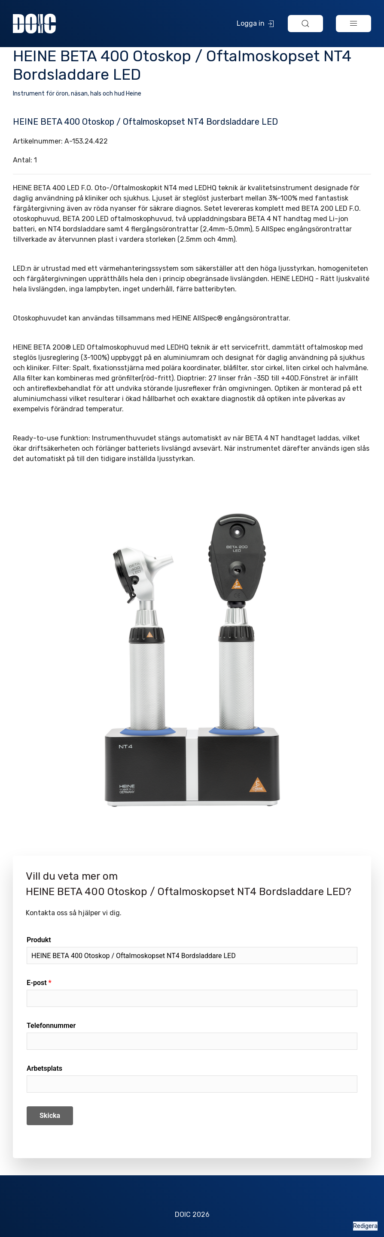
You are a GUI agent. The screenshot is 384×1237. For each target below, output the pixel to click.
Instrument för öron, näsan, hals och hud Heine (77, 93)
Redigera (365, 1226)
